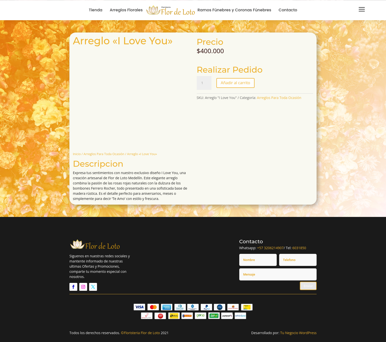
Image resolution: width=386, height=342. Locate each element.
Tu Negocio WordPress (298, 332)
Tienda (95, 10)
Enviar (308, 286)
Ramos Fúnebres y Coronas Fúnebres (234, 10)
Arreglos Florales (126, 10)
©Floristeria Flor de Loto (140, 332)
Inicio (77, 154)
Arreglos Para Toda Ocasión (103, 154)
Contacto (288, 10)
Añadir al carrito (235, 82)
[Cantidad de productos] (204, 83)
